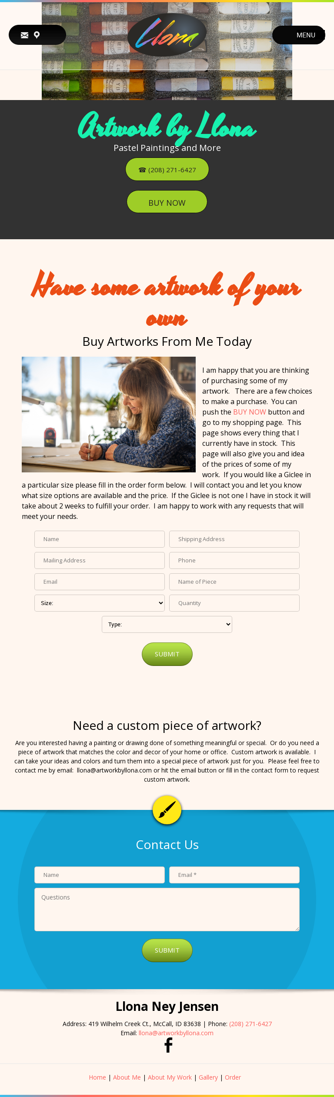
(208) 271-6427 (250, 1024)
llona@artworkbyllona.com (176, 1033)
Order (233, 1077)
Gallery (208, 1077)
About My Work (170, 1077)
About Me (127, 1077)
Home (97, 1077)
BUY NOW (249, 412)
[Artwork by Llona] (167, 35)
